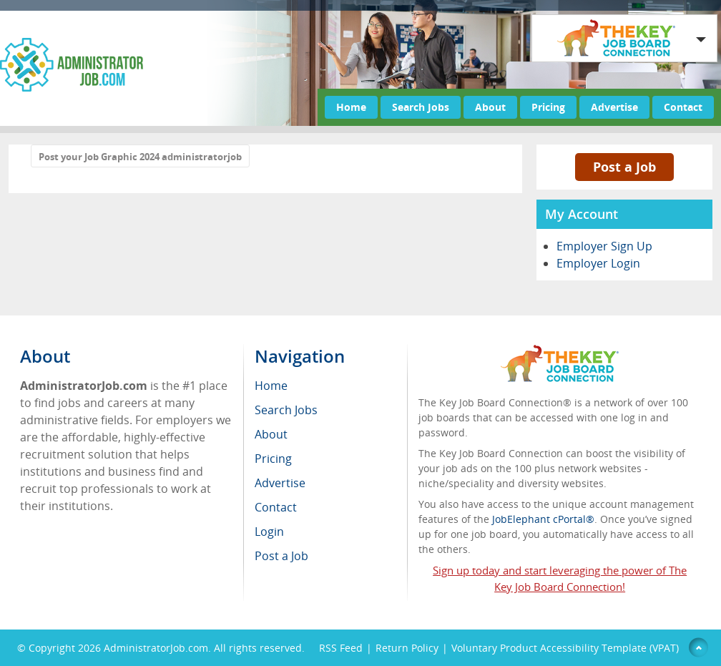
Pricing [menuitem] (273, 458)
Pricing (548, 107)
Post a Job (624, 166)
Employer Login (598, 263)
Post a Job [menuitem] (281, 556)
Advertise (614, 107)
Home (351, 107)
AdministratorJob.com (156, 648)
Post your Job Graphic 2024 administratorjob (140, 156)
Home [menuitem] (271, 385)
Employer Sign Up (604, 246)
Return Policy (407, 648)
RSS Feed (341, 648)
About (490, 107)
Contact (683, 107)
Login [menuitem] (269, 531)
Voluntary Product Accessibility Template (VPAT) (565, 648)
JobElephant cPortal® (543, 519)
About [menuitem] (271, 434)
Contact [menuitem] (276, 507)
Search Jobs (420, 107)
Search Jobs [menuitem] (286, 410)
